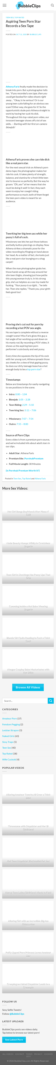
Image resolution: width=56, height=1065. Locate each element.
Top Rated (19, 17)
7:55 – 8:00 (22, 423)
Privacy (38, 1054)
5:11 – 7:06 (30, 410)
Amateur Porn (9, 718)
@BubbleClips (17, 1013)
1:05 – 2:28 (24, 399)
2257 (28, 1056)
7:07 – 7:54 (27, 418)
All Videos (8, 1054)
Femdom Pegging (11, 724)
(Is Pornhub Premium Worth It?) (23, 470)
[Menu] (4, 5)
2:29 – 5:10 (28, 404)
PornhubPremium (33, 458)
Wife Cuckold (9, 759)
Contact (19, 1054)
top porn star (33, 369)
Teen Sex (10, 17)
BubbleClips (35, 34)
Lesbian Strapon (10, 730)
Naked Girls (8, 736)
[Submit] (51, 701)
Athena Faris (12, 86)
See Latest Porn (14, 1039)
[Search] (52, 5)
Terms (29, 1054)
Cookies (48, 1054)
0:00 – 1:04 (21, 394)
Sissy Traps (7, 741)
